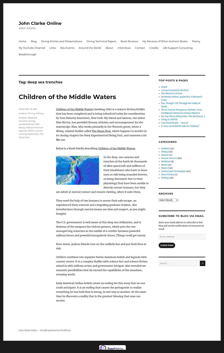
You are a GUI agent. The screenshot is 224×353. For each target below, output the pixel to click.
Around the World (90, 47)
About (109, 47)
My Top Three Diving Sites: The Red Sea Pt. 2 (183, 116)
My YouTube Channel (32, 47)
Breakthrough (27, 54)
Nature (164, 168)
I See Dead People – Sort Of (174, 123)
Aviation (23, 113)
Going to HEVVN (169, 119)
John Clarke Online (40, 23)
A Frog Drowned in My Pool (174, 90)
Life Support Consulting (178, 47)
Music (164, 164)
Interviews (124, 47)
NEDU (31, 130)
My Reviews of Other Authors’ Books (165, 41)
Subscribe (166, 245)
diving (31, 121)
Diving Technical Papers (101, 41)
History (165, 155)
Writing (40, 113)
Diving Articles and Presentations (61, 41)
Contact (140, 47)
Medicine (165, 161)
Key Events (67, 47)
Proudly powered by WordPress (55, 330)
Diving (31, 113)
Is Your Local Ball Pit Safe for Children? (180, 126)
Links (52, 47)
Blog (34, 41)
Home (22, 41)
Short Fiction (167, 174)
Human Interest (169, 158)
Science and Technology (173, 171)
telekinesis (33, 134)
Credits (154, 47)
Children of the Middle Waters (67, 97)
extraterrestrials (26, 124)
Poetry (196, 41)
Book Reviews (129, 41)
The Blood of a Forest (171, 93)
